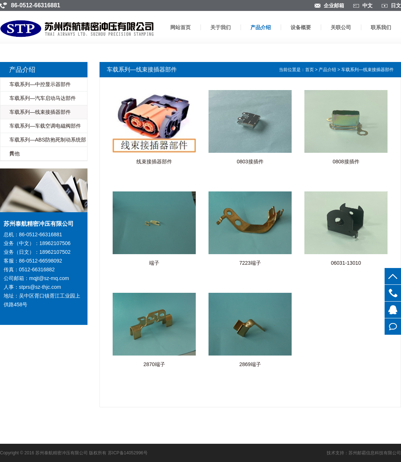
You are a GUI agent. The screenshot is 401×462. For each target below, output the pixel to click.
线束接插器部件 (154, 161)
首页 (309, 69)
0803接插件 (250, 161)
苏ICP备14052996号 (128, 452)
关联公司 (341, 27)
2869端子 (250, 364)
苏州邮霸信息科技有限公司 (375, 452)
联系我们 (381, 27)
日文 (396, 5)
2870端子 (154, 364)
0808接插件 (345, 161)
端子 (154, 263)
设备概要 (301, 27)
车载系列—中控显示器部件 (40, 84)
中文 (367, 5)
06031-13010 (346, 263)
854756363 (393, 310)
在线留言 (393, 326)
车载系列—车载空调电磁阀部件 (45, 126)
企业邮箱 (334, 5)
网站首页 (180, 27)
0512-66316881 (393, 293)
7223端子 (250, 263)
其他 (14, 153)
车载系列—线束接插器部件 (40, 112)
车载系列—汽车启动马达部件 (42, 98)
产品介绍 (260, 27)
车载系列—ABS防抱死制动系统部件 (47, 146)
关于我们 (220, 27)
